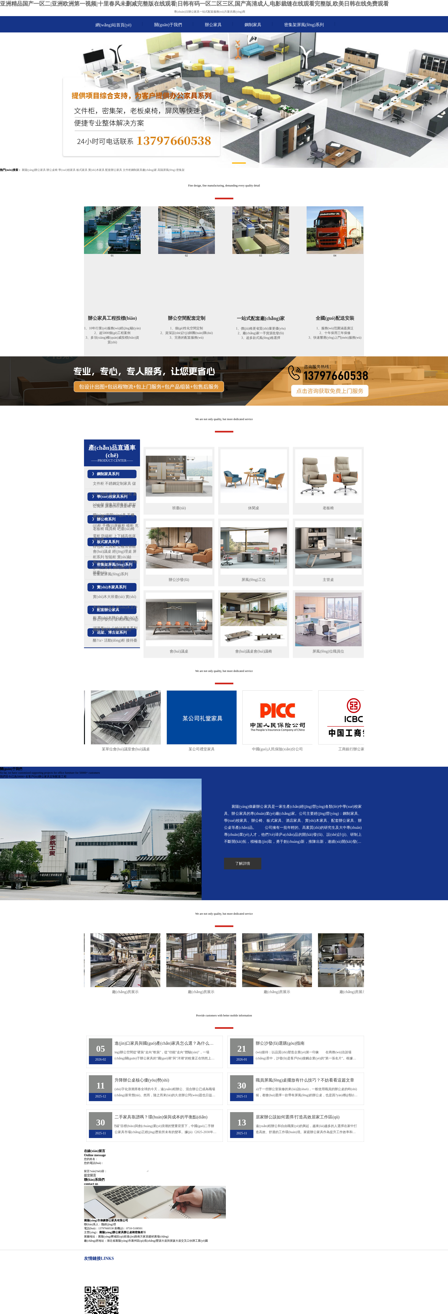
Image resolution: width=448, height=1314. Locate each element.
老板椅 (98, 529)
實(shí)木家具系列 (111, 587)
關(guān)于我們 (168, 24)
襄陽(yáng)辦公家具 (34, 170)
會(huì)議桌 (102, 551)
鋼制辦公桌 (122, 567)
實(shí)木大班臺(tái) (109, 597)
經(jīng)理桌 (122, 551)
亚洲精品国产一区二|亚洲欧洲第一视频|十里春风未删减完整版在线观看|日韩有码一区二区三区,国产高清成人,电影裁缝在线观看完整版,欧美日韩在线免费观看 (194, 4)
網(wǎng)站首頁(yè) (113, 25)
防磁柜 (106, 536)
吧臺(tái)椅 (126, 529)
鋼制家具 (253, 24)
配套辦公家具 (113, 170)
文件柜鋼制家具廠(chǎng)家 (140, 170)
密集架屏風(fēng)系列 (304, 24)
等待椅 (98, 539)
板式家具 (82, 170)
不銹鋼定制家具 (118, 483)
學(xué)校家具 (66, 170)
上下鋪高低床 (124, 536)
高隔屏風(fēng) (166, 170)
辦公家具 (213, 24)
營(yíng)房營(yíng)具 (109, 515)
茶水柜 (106, 630)
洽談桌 (119, 562)
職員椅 (110, 529)
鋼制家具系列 (108, 474)
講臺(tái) (112, 506)
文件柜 (98, 483)
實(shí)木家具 (96, 170)
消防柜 (126, 494)
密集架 (180, 170)
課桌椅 (125, 506)
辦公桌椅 (52, 170)
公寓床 (98, 506)
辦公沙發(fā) (103, 619)
